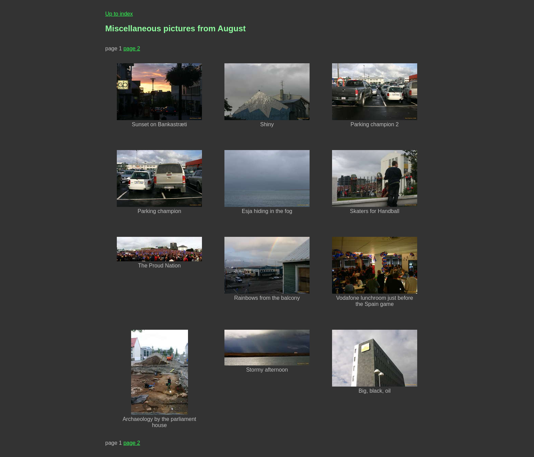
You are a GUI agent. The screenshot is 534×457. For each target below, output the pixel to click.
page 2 (131, 48)
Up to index (119, 14)
